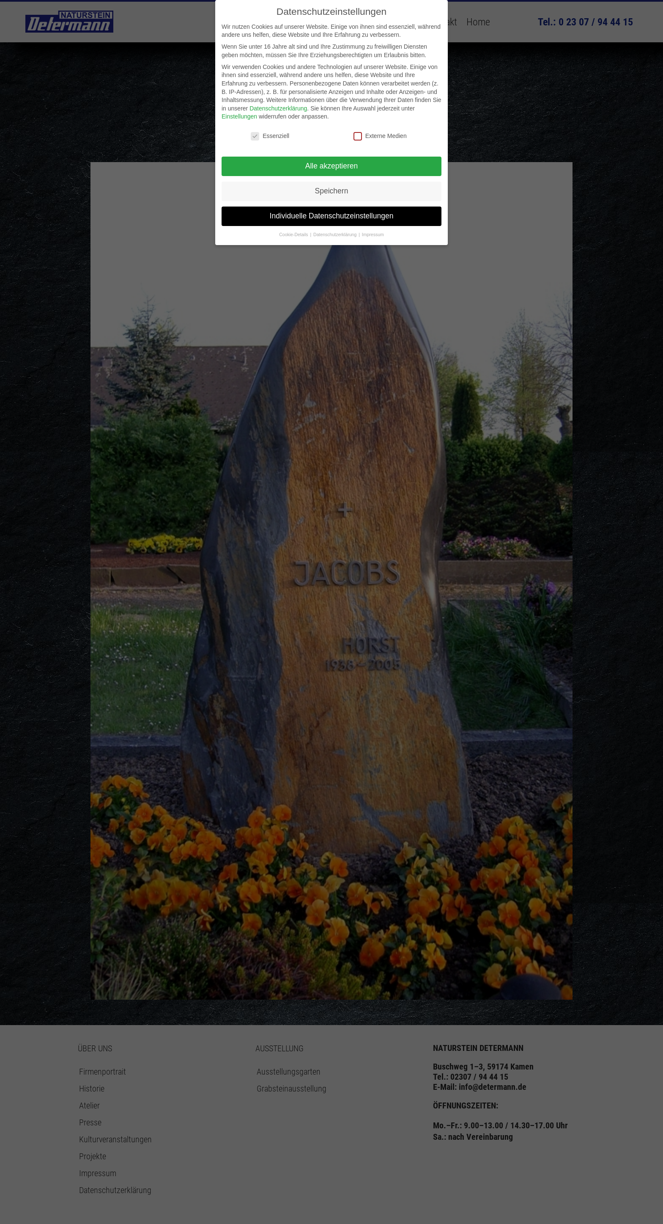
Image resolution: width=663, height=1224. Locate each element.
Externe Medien (380, 136)
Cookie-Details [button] (294, 234)
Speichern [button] (331, 191)
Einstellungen (239, 116)
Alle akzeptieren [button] (331, 166)
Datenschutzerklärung (278, 108)
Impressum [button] (373, 234)
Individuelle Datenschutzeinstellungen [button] (332, 216)
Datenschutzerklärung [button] (335, 234)
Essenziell (270, 136)
